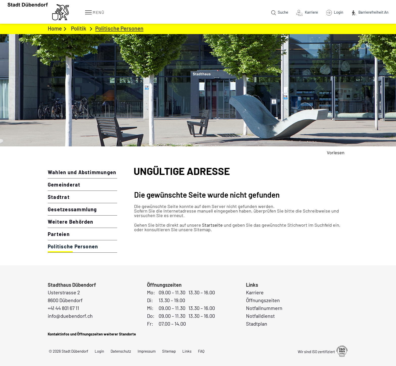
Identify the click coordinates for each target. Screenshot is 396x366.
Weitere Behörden (70, 222)
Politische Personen (82, 246)
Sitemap (169, 351)
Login (99, 351)
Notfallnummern (264, 308)
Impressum (147, 351)
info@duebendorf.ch (70, 316)
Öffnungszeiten (263, 300)
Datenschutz (121, 351)
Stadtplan (256, 324)
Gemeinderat (64, 184)
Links (186, 351)
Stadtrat (59, 197)
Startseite (212, 225)
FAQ (201, 351)
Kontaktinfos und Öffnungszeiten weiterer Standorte (92, 334)
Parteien (59, 234)
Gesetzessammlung (72, 209)
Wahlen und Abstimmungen (82, 172)
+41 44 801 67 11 (63, 308)
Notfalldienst (260, 316)
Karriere (255, 292)
